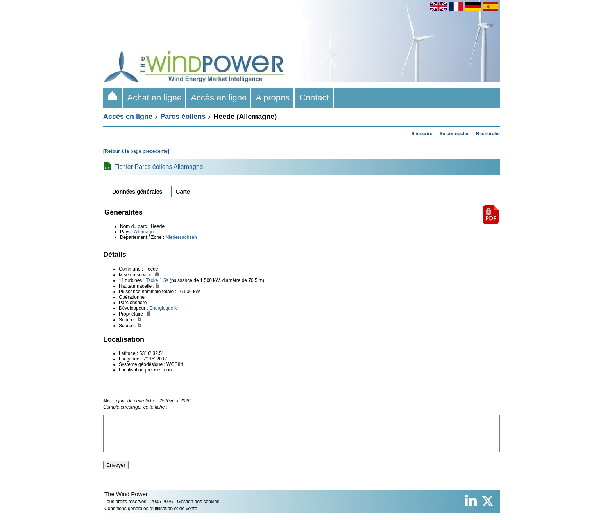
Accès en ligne (218, 97)
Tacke (152, 280)
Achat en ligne (154, 97)
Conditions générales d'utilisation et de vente (150, 515)
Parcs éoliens (183, 116)
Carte (182, 191)
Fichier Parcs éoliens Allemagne (158, 166)
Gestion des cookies (198, 508)
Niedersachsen (181, 237)
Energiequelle (163, 308)
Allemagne (145, 232)
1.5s (163, 280)
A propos (272, 97)
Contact (314, 97)
